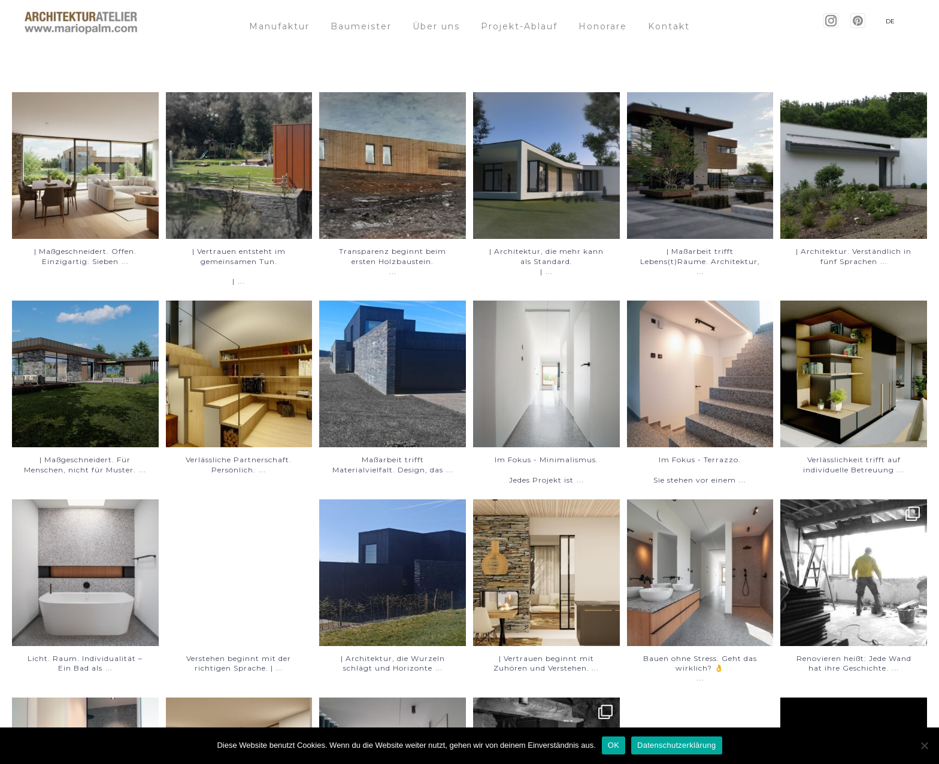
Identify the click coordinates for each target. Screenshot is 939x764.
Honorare (602, 26)
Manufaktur (279, 26)
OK (613, 745)
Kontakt (669, 26)
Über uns (436, 26)
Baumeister (361, 26)
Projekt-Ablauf (519, 26)
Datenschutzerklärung (676, 745)
